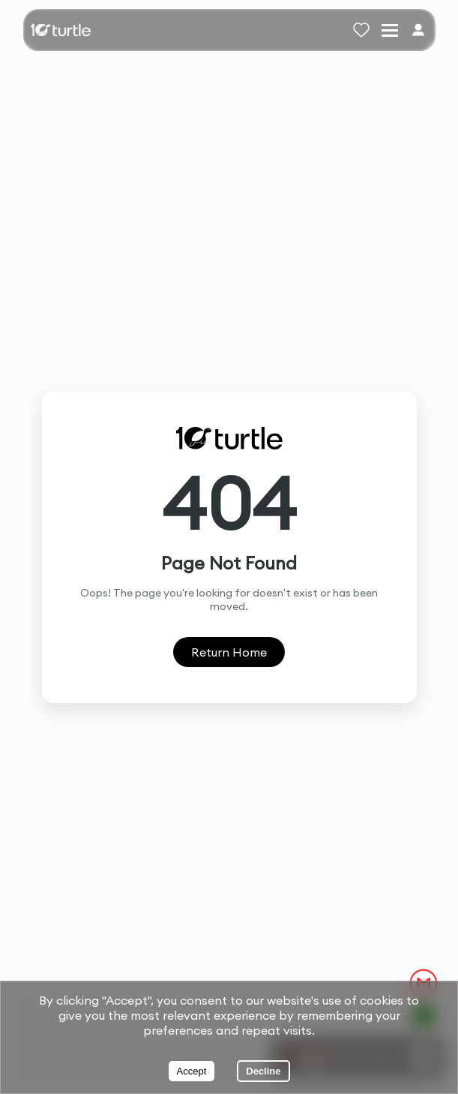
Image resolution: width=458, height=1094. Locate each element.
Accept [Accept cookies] (192, 1071)
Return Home (229, 652)
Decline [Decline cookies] (263, 1071)
